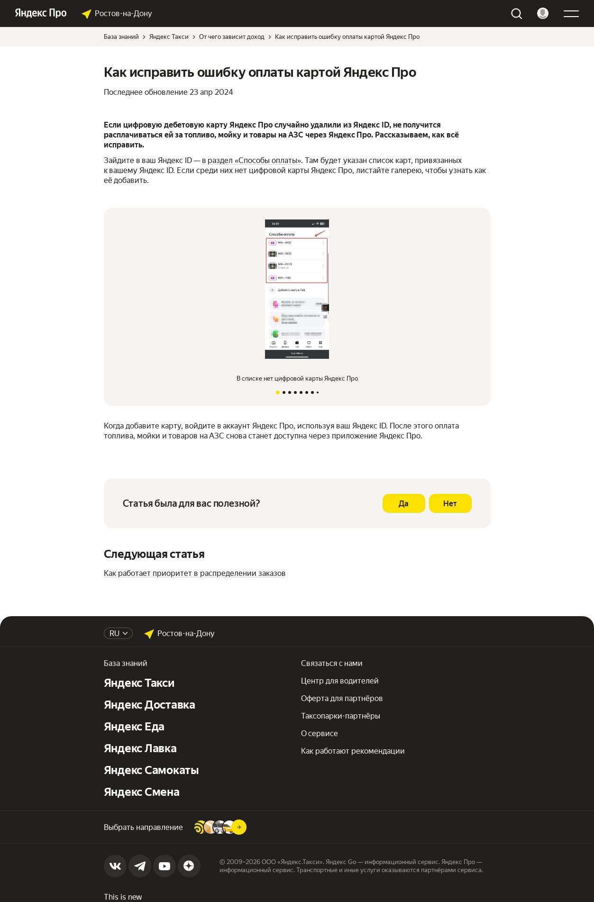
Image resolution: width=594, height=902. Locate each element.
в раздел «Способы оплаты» (251, 160)
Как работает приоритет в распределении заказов (195, 573)
